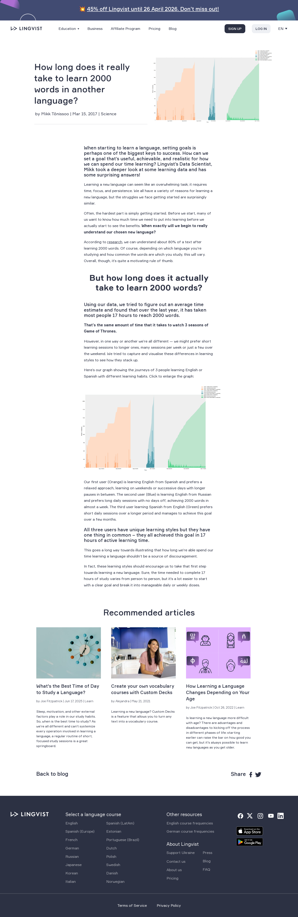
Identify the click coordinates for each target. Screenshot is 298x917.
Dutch (111, 848)
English (71, 823)
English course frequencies (190, 823)
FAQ (206, 869)
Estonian (113, 831)
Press (207, 852)
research (114, 242)
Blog (173, 28)
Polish (111, 856)
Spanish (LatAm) (120, 823)
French (71, 839)
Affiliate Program (125, 28)
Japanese (73, 864)
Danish (112, 873)
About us (174, 869)
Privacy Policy (169, 905)
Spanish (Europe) (79, 831)
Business (95, 28)
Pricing (154, 28)
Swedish (113, 864)
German (72, 848)
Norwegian (115, 881)
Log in (261, 29)
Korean (71, 873)
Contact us (176, 861)
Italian (70, 881)
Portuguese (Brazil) (122, 839)
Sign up (235, 29)
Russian (72, 856)
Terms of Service (132, 905)
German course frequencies (190, 831)
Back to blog (52, 774)
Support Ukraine (181, 852)
